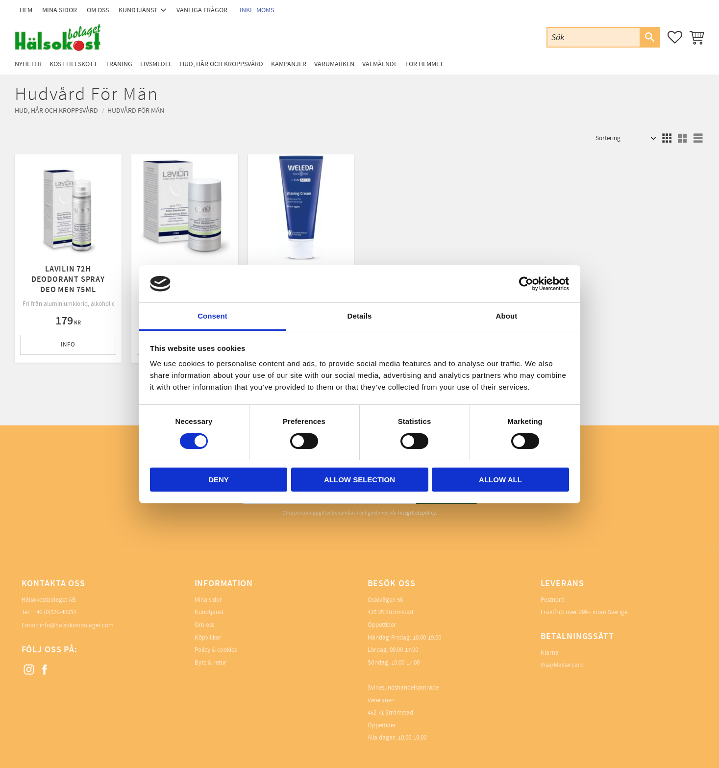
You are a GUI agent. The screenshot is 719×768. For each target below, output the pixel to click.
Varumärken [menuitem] (334, 64)
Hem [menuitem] (26, 10)
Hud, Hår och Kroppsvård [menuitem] (221, 64)
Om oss (204, 625)
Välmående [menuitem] (379, 64)
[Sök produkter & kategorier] (593, 37)
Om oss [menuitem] (98, 10)
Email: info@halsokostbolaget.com (68, 625)
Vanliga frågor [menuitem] (201, 10)
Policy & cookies (216, 650)
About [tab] (507, 316)
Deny (218, 479)
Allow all (500, 479)
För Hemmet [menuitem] (424, 64)
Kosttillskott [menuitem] (74, 64)
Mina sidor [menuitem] (59, 10)
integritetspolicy (417, 513)
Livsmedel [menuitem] (156, 64)
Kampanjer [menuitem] (288, 64)
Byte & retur (210, 663)
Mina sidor (208, 600)
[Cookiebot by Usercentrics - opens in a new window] (526, 283)
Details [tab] (359, 316)
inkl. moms (257, 10)
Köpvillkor (208, 638)
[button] (675, 37)
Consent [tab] (212, 316)
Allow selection (359, 479)
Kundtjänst (209, 612)
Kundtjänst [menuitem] (138, 10)
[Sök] (649, 37)
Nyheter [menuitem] (28, 64)
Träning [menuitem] (118, 64)
